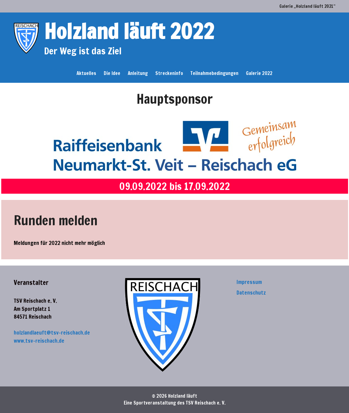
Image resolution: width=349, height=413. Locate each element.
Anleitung (138, 73)
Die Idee (112, 73)
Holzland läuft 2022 (129, 31)
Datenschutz (251, 292)
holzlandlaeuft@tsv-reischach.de (52, 332)
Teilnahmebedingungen (214, 73)
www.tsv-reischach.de (39, 341)
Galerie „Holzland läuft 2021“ (307, 6)
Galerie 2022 (259, 73)
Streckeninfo (169, 73)
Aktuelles (86, 73)
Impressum (249, 282)
